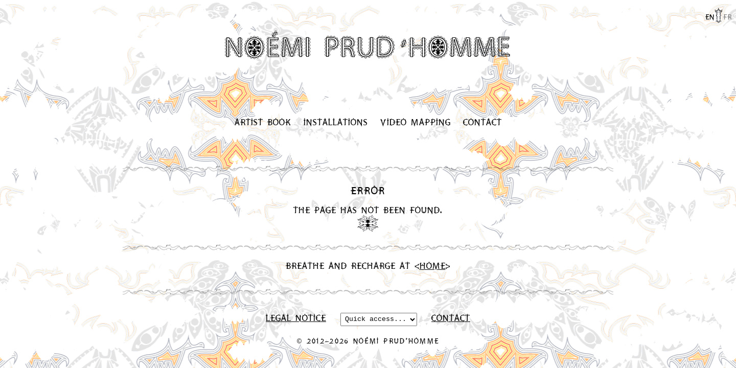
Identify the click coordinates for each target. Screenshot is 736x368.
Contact (482, 122)
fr (727, 16)
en (710, 16)
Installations (336, 122)
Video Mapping (415, 122)
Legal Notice (296, 318)
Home (433, 265)
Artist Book (263, 122)
